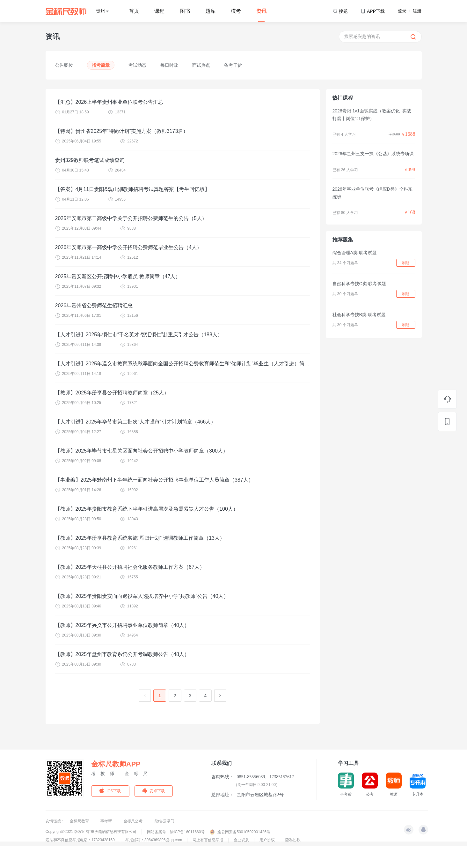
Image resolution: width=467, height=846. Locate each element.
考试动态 (137, 65)
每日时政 (169, 65)
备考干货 (233, 65)
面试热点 (201, 65)
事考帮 (106, 821)
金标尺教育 (80, 821)
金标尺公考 (133, 821)
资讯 (261, 11)
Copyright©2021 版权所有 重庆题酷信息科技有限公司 (91, 831)
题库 (210, 11)
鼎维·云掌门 (164, 821)
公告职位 (64, 65)
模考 (236, 11)
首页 (134, 11)
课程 (159, 11)
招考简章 (101, 65)
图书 (185, 11)
